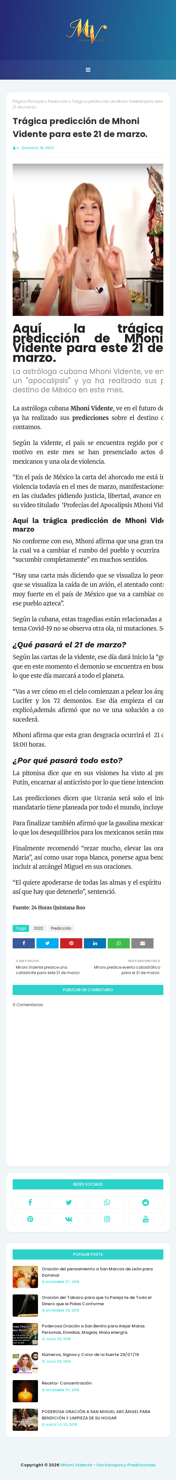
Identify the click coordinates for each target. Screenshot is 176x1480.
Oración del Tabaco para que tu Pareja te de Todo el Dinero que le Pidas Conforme (97, 1300)
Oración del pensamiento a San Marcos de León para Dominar (97, 1272)
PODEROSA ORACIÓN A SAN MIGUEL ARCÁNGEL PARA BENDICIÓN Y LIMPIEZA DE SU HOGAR (96, 1415)
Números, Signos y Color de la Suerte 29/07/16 (90, 1355)
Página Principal (28, 101)
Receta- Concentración (66, 1383)
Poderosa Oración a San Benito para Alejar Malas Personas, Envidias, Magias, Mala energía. (93, 1329)
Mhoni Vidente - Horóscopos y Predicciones (107, 1465)
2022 (38, 928)
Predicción (58, 101)
